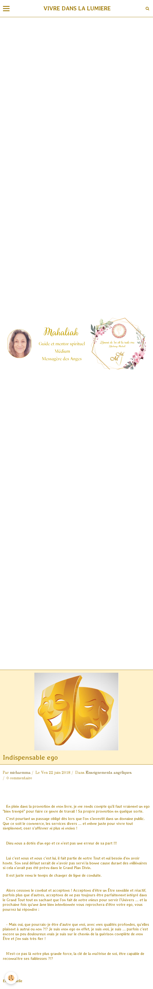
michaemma (20, 773)
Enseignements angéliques (109, 773)
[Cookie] (11, 978)
